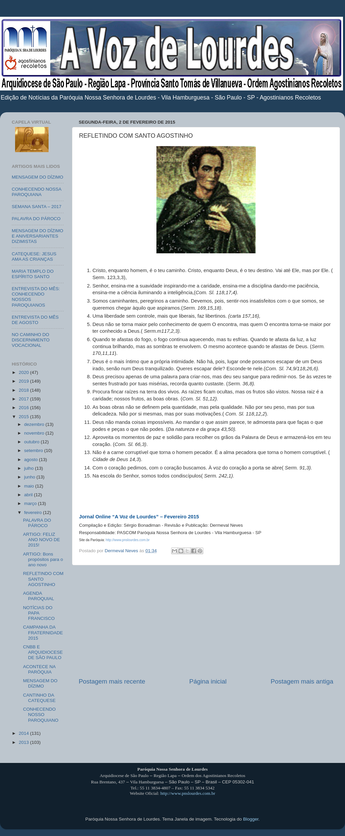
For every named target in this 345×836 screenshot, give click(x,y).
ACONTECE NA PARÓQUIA (39, 669)
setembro (34, 450)
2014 (24, 733)
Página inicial (207, 681)
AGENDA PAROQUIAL (38, 596)
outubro (32, 441)
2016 (24, 407)
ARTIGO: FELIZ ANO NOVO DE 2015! (41, 540)
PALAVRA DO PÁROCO (36, 218)
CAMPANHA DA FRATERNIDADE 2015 (43, 632)
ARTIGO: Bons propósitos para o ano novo (43, 559)
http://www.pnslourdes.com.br (187, 793)
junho (30, 476)
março (31, 503)
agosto (31, 459)
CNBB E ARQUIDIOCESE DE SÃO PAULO (43, 652)
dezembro (35, 424)
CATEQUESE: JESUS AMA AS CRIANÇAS (34, 256)
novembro (35, 433)
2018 (24, 390)
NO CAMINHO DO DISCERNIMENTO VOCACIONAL (31, 340)
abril (29, 494)
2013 (24, 742)
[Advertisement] (206, 621)
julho (29, 468)
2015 (24, 416)
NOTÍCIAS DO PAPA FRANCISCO (39, 613)
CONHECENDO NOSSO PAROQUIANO (41, 714)
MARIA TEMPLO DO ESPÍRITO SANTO (33, 274)
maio (29, 486)
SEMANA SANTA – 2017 (36, 206)
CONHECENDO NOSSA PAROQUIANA (36, 192)
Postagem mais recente (112, 681)
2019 (24, 381)
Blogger (251, 819)
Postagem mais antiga (302, 681)
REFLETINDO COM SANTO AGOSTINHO (43, 579)
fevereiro (33, 512)
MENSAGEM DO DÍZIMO (37, 177)
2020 (24, 372)
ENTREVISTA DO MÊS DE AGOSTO (35, 320)
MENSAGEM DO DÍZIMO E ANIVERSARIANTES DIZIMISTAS (37, 236)
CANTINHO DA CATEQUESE (39, 698)
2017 (24, 398)
